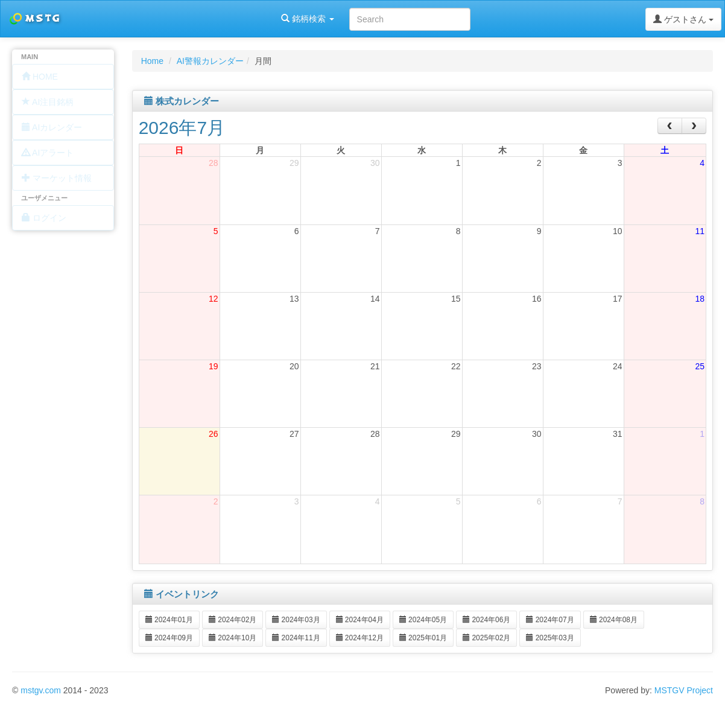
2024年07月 (550, 619)
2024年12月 (360, 638)
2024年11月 (296, 638)
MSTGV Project (683, 690)
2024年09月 (169, 638)
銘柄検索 (155, 19)
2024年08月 (614, 619)
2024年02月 (232, 619)
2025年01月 (423, 638)
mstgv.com (41, 690)
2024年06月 (486, 619)
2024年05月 (423, 619)
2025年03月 (550, 638)
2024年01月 (169, 619)
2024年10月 (232, 638)
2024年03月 (296, 619)
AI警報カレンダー (210, 61)
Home (152, 61)
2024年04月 (360, 619)
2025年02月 (486, 638)
